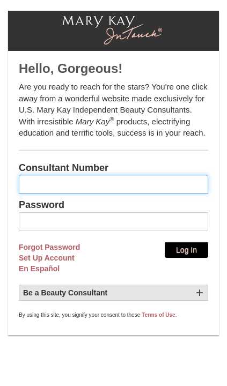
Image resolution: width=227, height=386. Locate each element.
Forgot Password (49, 247)
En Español (39, 268)
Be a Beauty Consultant (65, 292)
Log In (186, 250)
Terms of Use (158, 315)
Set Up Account (47, 258)
